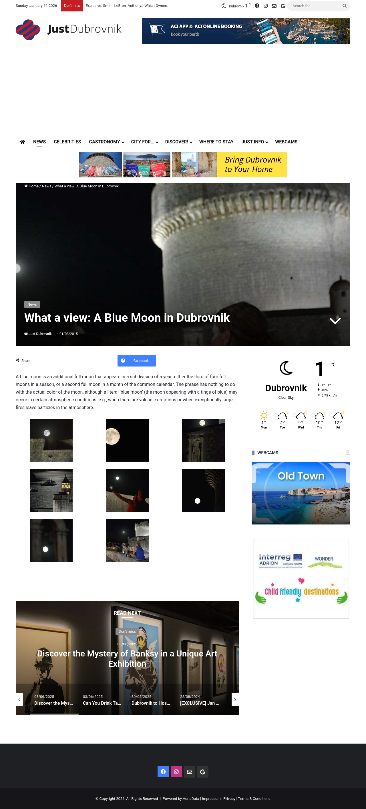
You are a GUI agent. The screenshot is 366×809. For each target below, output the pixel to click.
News (39, 142)
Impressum (211, 798)
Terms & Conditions (254, 798)
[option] (127, 658)
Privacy (229, 798)
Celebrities (67, 142)
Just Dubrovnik (40, 334)
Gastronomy (104, 142)
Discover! (176, 142)
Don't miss (127, 631)
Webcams (286, 142)
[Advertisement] (183, 95)
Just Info (253, 142)
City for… (142, 142)
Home (31, 186)
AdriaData (191, 798)
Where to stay (216, 142)
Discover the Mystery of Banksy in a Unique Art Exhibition (127, 658)
